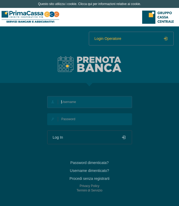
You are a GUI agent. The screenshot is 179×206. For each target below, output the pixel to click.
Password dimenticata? (89, 163)
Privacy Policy (89, 186)
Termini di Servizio (89, 190)
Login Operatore (131, 38)
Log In (89, 137)
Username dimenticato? (89, 170)
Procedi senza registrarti (89, 178)
